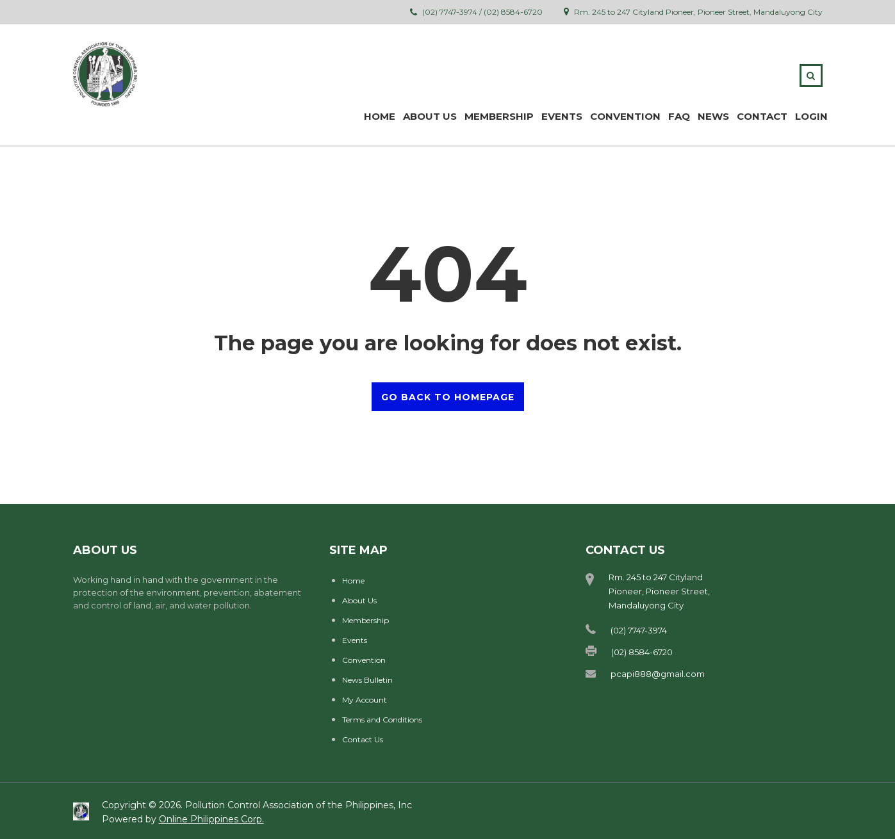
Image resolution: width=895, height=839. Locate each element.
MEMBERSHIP (499, 116)
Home (379, 116)
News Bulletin (367, 680)
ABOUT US (430, 116)
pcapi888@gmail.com (658, 674)
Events (561, 116)
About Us (359, 600)
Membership (365, 620)
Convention (625, 116)
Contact (762, 116)
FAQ (679, 116)
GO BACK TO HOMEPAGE (447, 397)
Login (811, 116)
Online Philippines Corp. (211, 819)
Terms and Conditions (382, 719)
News (713, 116)
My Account (364, 700)
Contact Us (362, 739)
